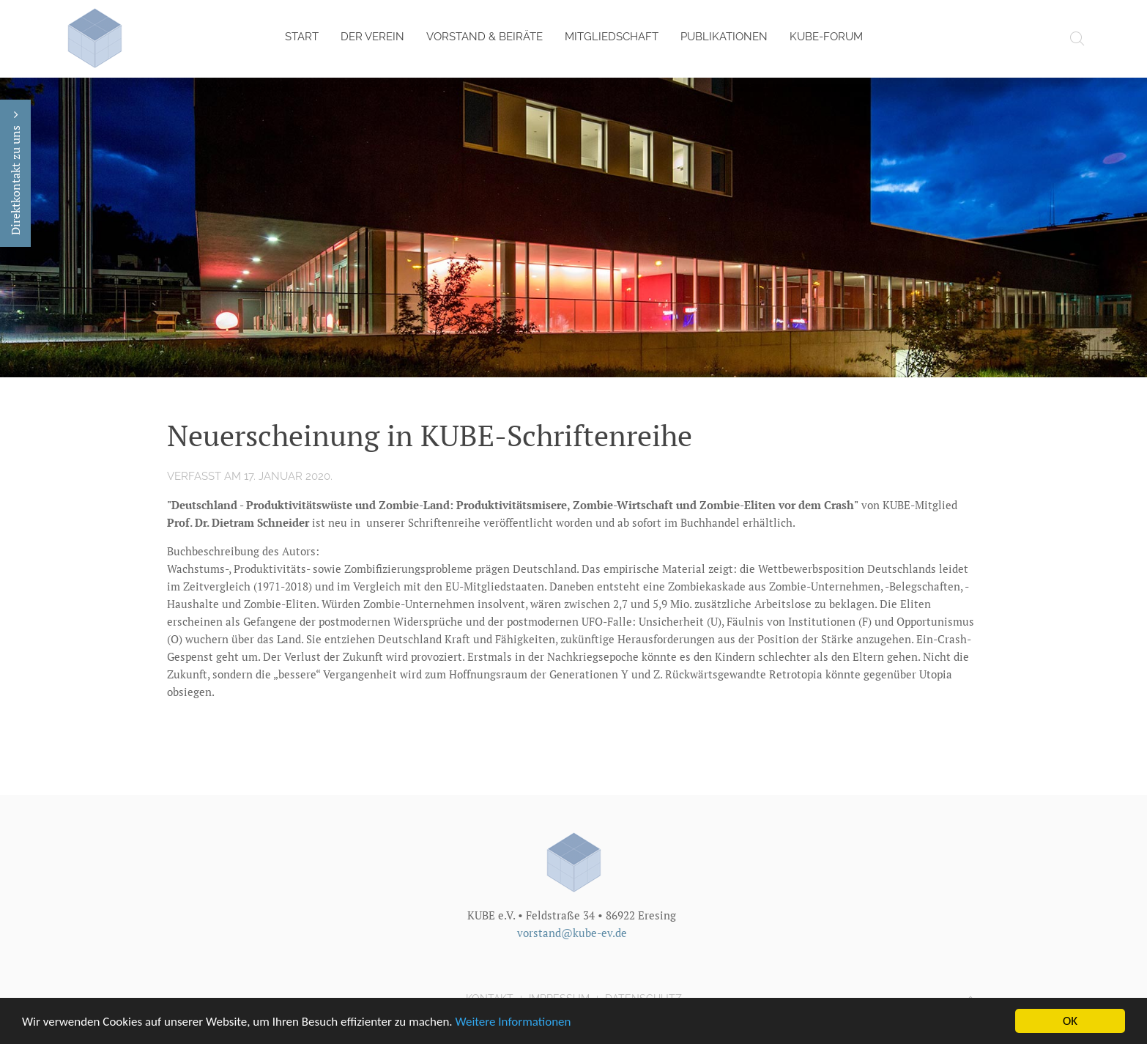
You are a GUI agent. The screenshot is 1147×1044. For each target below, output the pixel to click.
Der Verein (372, 36)
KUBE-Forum (826, 36)
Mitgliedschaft (611, 36)
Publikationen (724, 36)
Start (302, 36)
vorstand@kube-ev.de (572, 932)
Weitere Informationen (513, 1022)
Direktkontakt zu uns (15, 173)
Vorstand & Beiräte (484, 36)
